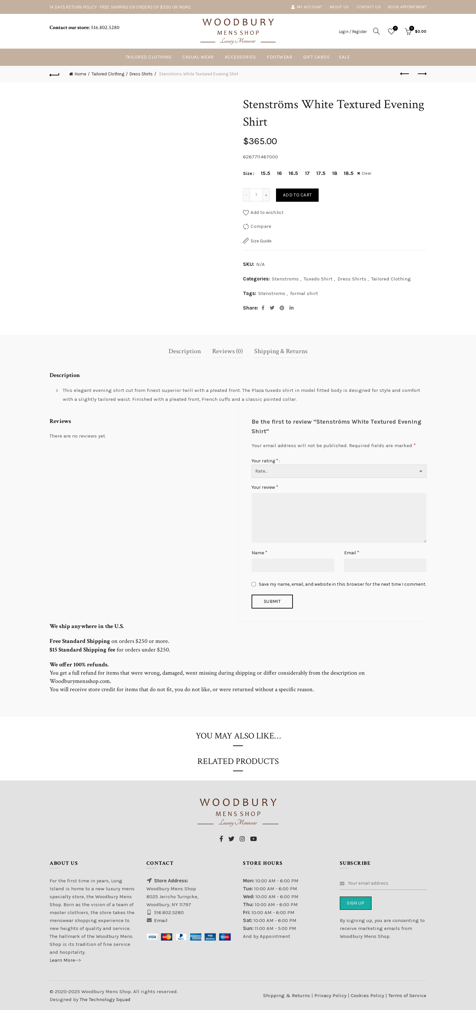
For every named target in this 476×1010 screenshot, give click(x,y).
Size (247, 173)
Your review (265, 487)
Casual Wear (198, 57)
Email (351, 552)
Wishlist (395, 28)
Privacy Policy (331, 995)
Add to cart (297, 195)
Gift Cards (316, 57)
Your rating (265, 460)
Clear (367, 173)
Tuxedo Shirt (318, 279)
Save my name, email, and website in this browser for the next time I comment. (342, 584)
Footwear (279, 57)
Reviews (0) (227, 351)
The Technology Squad (104, 999)
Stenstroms (285, 279)
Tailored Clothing (149, 57)
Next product (421, 73)
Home (80, 73)
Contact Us (368, 7)
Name (259, 552)
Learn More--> (65, 960)
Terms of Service (407, 995)
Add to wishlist (267, 212)
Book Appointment (407, 7)
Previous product (405, 73)
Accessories (240, 57)
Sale (344, 57)
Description (185, 351)
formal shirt (304, 293)
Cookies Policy (368, 995)
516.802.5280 (104, 27)
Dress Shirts (141, 73)
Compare (261, 226)
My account (306, 7)
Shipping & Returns (280, 351)
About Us (339, 7)
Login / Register (353, 31)
